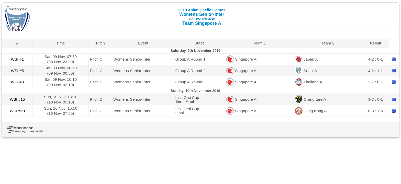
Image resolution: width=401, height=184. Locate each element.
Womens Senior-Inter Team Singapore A (201, 17)
